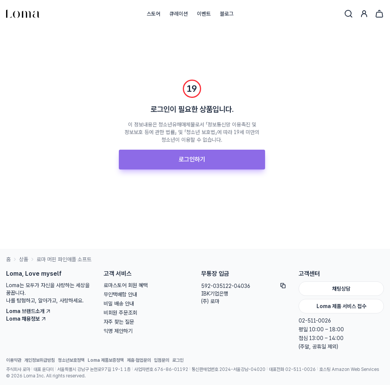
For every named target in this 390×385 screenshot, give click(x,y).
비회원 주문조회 (120, 313)
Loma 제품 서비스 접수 (341, 306)
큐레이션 (178, 14)
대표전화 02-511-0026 (292, 369)
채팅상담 (341, 289)
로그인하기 (192, 159)
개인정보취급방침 (39, 360)
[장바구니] (379, 13)
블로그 (226, 14)
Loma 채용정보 (26, 319)
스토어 (153, 14)
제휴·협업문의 (139, 360)
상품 (23, 259)
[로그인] (364, 13)
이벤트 (204, 14)
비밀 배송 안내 (119, 303)
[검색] (348, 13)
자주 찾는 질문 (119, 322)
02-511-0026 (315, 321)
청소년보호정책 (71, 360)
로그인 (178, 360)
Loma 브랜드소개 (28, 311)
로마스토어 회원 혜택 (126, 285)
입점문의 (161, 360)
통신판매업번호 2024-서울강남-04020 (228, 369)
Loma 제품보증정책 (106, 360)
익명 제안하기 (118, 331)
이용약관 (13, 360)
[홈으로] (23, 14)
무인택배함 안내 (120, 294)
